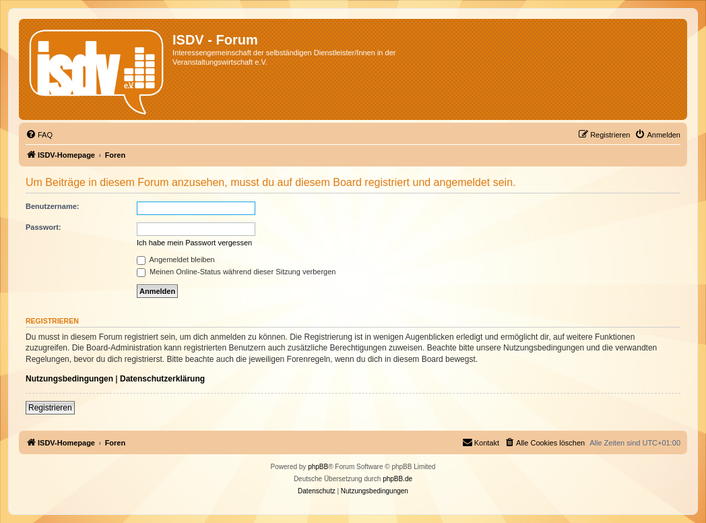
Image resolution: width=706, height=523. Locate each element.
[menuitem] (39, 135)
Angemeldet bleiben (176, 259)
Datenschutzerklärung (162, 378)
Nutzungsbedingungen (69, 378)
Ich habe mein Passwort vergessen (194, 243)
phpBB (318, 466)
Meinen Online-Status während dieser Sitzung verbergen (236, 272)
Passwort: (43, 227)
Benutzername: (52, 206)
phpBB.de (397, 479)
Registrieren (50, 407)
